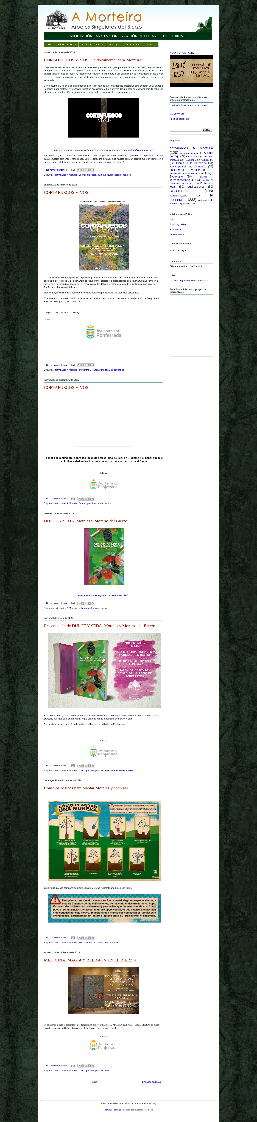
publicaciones (102, 608)
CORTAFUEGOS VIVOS (66, 192)
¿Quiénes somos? (133, 44)
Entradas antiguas (151, 1082)
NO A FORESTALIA (182, 52)
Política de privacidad (133, 1109)
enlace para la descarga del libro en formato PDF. (103, 595)
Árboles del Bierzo (67, 44)
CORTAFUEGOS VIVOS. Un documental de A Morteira (92, 60)
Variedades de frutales (121, 770)
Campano (191, 160)
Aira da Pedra (177, 234)
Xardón (186, 203)
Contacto (151, 44)
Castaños (207, 159)
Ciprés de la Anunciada (191, 163)
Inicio (49, 44)
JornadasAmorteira (100, 370)
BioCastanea (192, 156)
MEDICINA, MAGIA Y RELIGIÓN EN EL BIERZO (90, 960)
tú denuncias (117, 370)
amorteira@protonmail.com (140, 150)
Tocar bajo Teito (178, 224)
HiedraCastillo (201, 177)
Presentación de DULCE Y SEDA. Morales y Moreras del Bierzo (99, 625)
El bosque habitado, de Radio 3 (186, 266)
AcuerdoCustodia (189, 153)
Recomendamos (122, 174)
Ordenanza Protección (181, 183)
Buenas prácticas (87, 174)
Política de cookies (112, 1109)
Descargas (114, 44)
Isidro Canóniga (178, 250)
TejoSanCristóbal (178, 195)
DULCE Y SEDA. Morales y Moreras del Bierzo (85, 521)
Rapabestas (176, 229)
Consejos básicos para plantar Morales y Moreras (86, 788)
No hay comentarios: (57, 170)
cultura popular (105, 174)
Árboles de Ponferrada (92, 44)
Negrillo (205, 180)
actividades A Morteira (66, 174)
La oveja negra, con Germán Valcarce (189, 280)
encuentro (84, 370)
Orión (172, 219)
